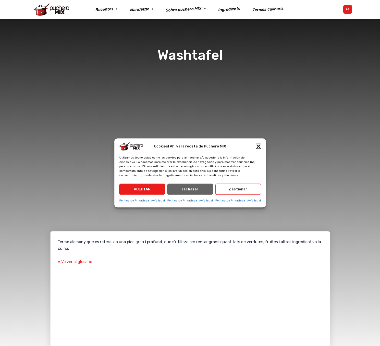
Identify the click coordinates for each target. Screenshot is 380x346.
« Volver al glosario (75, 261)
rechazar (190, 189)
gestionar (238, 189)
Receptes (106, 9)
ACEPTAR (142, 189)
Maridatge (142, 9)
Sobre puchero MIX (186, 9)
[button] (258, 146)
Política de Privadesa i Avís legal (142, 200)
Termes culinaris (268, 9)
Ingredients (229, 9)
